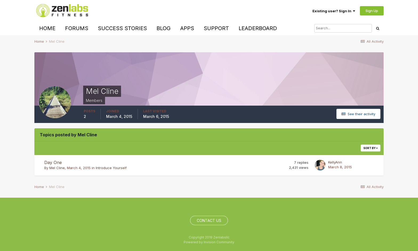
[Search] (343, 28)
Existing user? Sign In (333, 11)
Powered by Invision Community (209, 242)
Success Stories (122, 28)
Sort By (370, 148)
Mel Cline (57, 168)
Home (47, 28)
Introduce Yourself (111, 168)
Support (216, 28)
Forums (76, 28)
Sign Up (371, 11)
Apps (187, 28)
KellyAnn (335, 162)
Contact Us (209, 220)
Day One (53, 162)
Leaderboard (258, 28)
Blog (163, 28)
